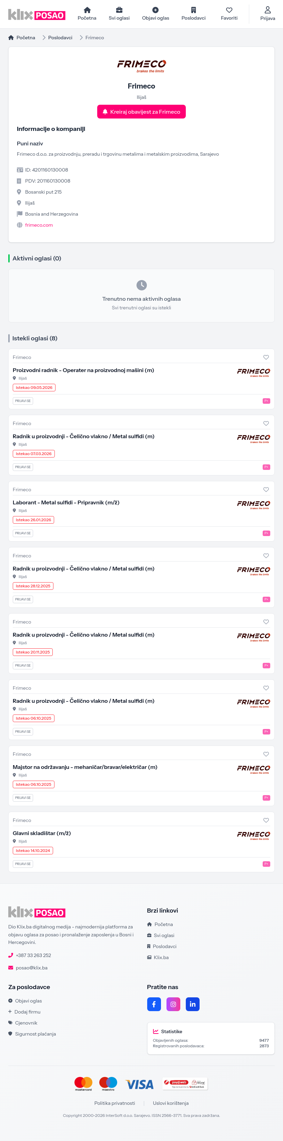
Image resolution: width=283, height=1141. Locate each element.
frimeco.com (39, 226)
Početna (21, 38)
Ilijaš (23, 378)
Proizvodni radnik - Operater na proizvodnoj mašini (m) (83, 370)
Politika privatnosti (114, 1104)
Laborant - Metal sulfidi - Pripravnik (66, 503)
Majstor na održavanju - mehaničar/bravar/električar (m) (85, 767)
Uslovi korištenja (171, 1104)
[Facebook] (154, 1005)
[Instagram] (173, 1005)
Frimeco (22, 358)
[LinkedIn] (193, 1005)
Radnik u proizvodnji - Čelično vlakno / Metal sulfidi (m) (83, 436)
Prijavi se (23, 401)
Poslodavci (60, 38)
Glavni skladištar (42, 833)
